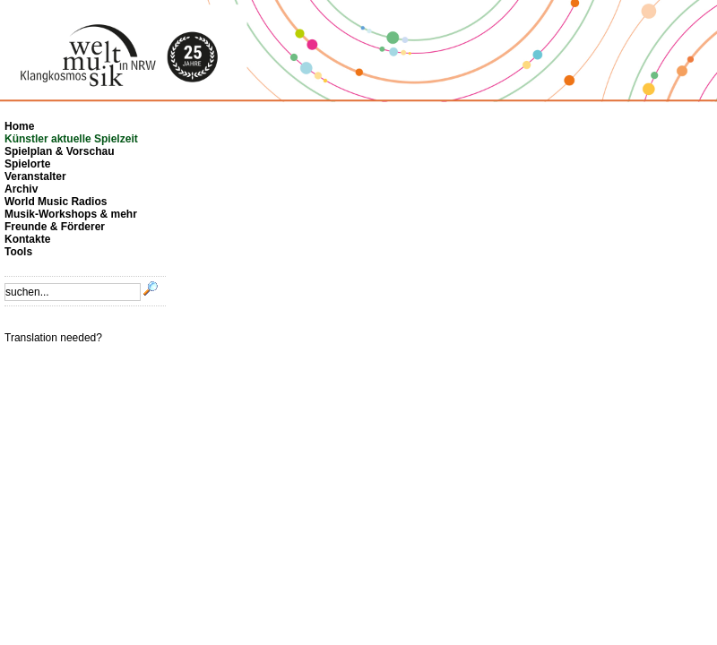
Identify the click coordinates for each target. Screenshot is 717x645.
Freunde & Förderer (54, 226)
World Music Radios (55, 201)
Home (19, 126)
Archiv (21, 189)
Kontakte (27, 239)
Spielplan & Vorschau (59, 151)
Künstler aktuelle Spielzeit (71, 139)
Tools (18, 251)
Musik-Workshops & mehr (70, 214)
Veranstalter (35, 176)
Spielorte (27, 164)
